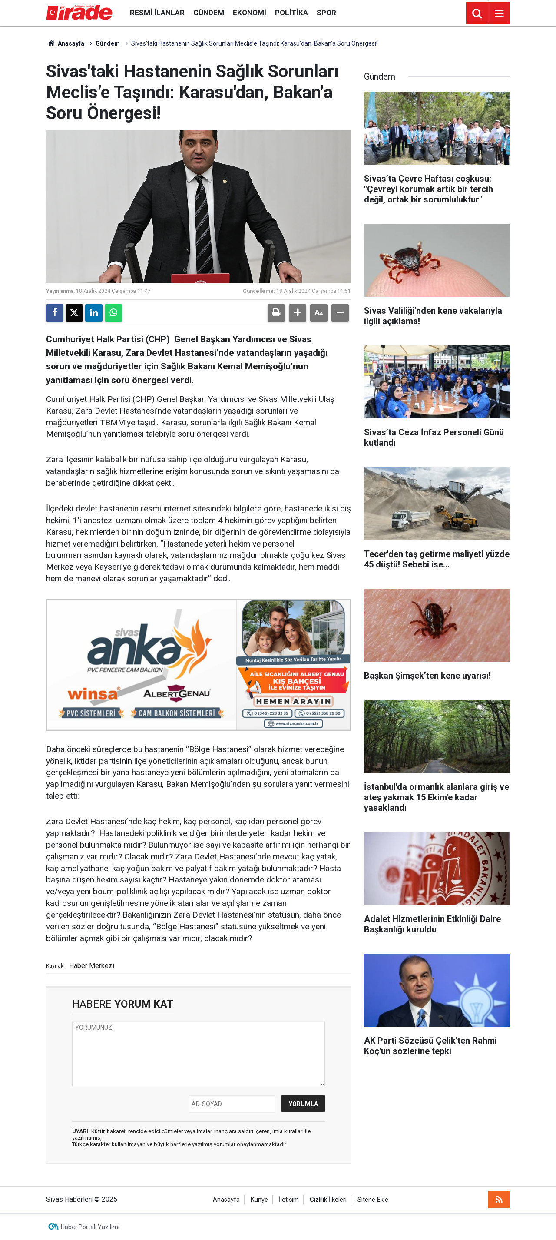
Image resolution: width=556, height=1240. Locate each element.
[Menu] (499, 13)
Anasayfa (65, 43)
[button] (297, 313)
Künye (259, 1200)
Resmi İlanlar (157, 12)
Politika (291, 12)
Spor (326, 12)
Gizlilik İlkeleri (328, 1200)
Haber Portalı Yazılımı (90, 1226)
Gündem (208, 12)
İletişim (289, 1200)
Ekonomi (249, 12)
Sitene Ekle (372, 1200)
